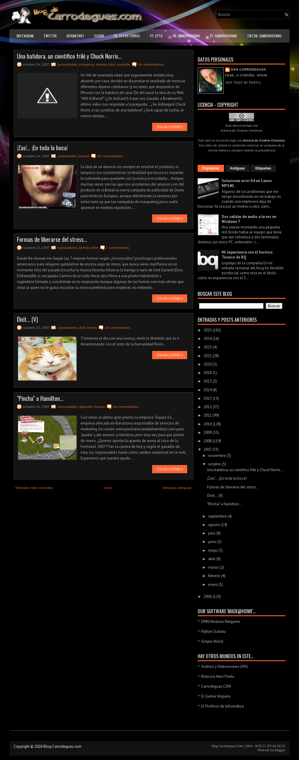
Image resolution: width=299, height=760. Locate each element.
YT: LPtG (156, 35)
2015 (208, 381)
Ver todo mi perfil (243, 82)
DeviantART (75, 35)
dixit (82, 327)
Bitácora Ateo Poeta (217, 676)
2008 (208, 440)
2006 (208, 596)
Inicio (108, 487)
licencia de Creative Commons (241, 130)
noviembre (217, 455)
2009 (208, 432)
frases (92, 327)
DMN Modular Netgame (220, 621)
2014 (208, 389)
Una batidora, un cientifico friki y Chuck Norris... (69, 56)
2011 (208, 415)
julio (212, 533)
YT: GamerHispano (223, 35)
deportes (86, 406)
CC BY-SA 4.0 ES (274, 746)
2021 (208, 355)
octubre (215, 464)
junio (212, 541)
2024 (208, 338)
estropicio (87, 64)
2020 (208, 364)
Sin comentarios (151, 64)
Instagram (25, 35)
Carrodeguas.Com (231, 746)
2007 (208, 449)
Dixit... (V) (27, 319)
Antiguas (237, 168)
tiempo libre (106, 64)
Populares (210, 168)
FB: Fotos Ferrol (127, 35)
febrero (214, 575)
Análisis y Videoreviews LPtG (224, 666)
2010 (208, 424)
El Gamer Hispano (216, 696)
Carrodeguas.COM (216, 686)
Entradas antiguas (177, 487)
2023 (208, 347)
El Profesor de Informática (222, 706)
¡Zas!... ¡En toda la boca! (42, 148)
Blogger (279, 750)
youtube (123, 64)
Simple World (212, 641)
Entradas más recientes (34, 487)
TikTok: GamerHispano (264, 35)
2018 (208, 372)
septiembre (217, 516)
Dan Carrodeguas (248, 69)
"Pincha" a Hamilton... (40, 398)
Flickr (99, 35)
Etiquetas (263, 168)
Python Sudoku (213, 631)
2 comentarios (117, 247)
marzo (214, 567)
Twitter (50, 35)
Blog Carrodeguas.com (62, 746)
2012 (208, 406)
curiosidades (67, 64)
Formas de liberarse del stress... (52, 239)
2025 (208, 330)
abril (212, 558)
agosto (214, 524)
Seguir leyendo (169, 127)
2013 (208, 398)
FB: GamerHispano (186, 35)
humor (84, 156)
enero (213, 584)
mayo (213, 550)
